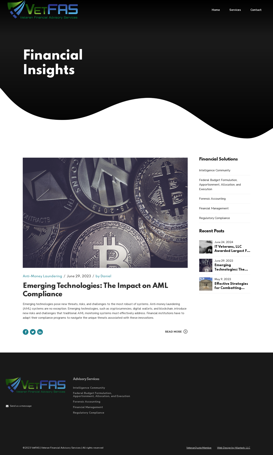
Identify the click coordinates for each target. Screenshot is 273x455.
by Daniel (103, 280)
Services (235, 9)
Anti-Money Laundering (42, 280)
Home (216, 9)
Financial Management (214, 208)
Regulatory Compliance (214, 218)
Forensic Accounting (212, 199)
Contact (256, 9)
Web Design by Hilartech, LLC (233, 447)
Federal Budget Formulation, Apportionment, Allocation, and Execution (220, 184)
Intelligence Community (214, 170)
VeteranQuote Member (199, 447)
